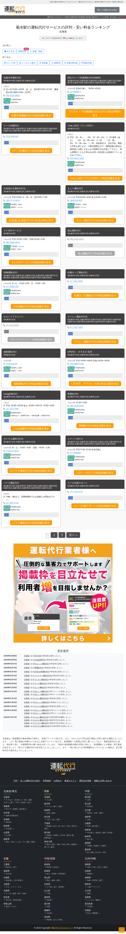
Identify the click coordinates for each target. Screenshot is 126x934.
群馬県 (47, 812)
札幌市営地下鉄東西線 (77, 17)
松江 (48, 876)
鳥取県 (47, 867)
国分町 (8, 825)
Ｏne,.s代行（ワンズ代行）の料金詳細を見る (95, 178)
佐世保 (94, 883)
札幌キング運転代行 (78, 273)
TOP (15, 783)
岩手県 (7, 815)
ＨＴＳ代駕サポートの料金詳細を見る (95, 508)
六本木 (62, 838)
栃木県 (47, 806)
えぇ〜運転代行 (76, 189)
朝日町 (49, 870)
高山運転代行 (74, 231)
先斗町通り (18, 883)
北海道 (67, 17)
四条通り (9, 883)
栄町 (46, 831)
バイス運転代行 (12, 485)
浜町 (100, 883)
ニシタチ (90, 902)
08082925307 (76, 201)
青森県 (7, 809)
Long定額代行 (11, 396)
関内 (53, 847)
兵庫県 (7, 893)
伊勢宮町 (61, 876)
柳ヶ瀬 (89, 842)
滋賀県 (7, 873)
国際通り (95, 916)
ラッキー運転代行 (41, 682)
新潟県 (88, 799)
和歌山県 (8, 906)
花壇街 (55, 838)
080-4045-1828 (77, 158)
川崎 (58, 847)
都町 (89, 896)
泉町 (60, 809)
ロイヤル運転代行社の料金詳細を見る (31, 473)
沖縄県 (88, 913)
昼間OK (56, 63)
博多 (89, 870)
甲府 (89, 829)
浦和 (58, 822)
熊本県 (88, 886)
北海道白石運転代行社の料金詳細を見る (31, 221)
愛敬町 (89, 876)
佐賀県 (88, 873)
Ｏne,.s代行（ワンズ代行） (82, 126)
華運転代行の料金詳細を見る (95, 428)
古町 (89, 802)
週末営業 (87, 63)
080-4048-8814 (13, 243)
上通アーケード (93, 889)
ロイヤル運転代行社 (14, 441)
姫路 (14, 896)
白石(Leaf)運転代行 (41, 674)
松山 (89, 916)
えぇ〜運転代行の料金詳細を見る (94, 221)
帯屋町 (49, 922)
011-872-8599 (12, 326)
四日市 (8, 870)
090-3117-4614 (13, 201)
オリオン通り (52, 809)
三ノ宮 (8, 896)
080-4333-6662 (13, 95)
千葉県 (47, 826)
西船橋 (49, 829)
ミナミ (13, 889)
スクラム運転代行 (41, 709)
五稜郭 (23, 805)
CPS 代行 (37, 658)
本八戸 (8, 811)
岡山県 (47, 880)
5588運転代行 (11, 273)
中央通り (90, 835)
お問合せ (58, 783)
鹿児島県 (89, 906)
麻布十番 (70, 838)
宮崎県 (88, 899)
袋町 (104, 835)
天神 (99, 870)
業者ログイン (70, 783)
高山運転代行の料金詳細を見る (95, 254)
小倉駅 (104, 870)
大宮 (48, 822)
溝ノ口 (46, 849)
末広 (29, 805)
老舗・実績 (36, 51)
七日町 (8, 838)
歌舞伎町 (47, 840)
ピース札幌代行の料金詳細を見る (31, 151)
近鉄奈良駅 (17, 902)
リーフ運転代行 (40, 686)
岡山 (48, 883)
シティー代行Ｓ (76, 441)
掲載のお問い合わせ (103, 783)
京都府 (7, 880)
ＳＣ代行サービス (13, 231)
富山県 (88, 806)
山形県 (7, 835)
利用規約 (47, 783)
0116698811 (75, 91)
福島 (28, 844)
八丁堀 (49, 889)
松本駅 (109, 835)
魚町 (24, 896)
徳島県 (47, 899)
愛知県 (88, 852)
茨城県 (47, 799)
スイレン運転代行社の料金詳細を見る (95, 343)
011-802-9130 (12, 505)
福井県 (88, 819)
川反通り (9, 831)
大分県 (88, 893)
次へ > (73, 538)
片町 (89, 822)
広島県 (47, 886)
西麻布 (49, 838)
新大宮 (8, 902)
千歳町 (103, 848)
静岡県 (88, 845)
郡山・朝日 (10, 844)
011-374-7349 (12, 411)
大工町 (49, 802)
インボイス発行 (27, 63)
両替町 (96, 848)
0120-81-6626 (12, 453)
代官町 (54, 876)
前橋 (48, 815)
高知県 (47, 919)
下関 (48, 896)
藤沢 (52, 849)
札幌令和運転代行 (13, 77)
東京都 (47, 835)
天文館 (89, 909)
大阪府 (7, 886)
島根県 (47, 873)
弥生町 (55, 870)
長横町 (15, 811)
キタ (7, 889)
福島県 (7, 841)
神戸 (19, 896)
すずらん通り (9, 805)
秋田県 (7, 828)
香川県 (47, 906)
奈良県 (7, 899)
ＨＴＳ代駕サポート (78, 485)
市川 (63, 829)
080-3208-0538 (77, 408)
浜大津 (8, 876)
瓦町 (48, 909)
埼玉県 (47, 819)
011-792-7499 (76, 329)
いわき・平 (20, 844)
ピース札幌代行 (12, 126)
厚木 (68, 847)
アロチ (13, 909)
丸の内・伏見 (100, 855)
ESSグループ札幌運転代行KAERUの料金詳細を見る (95, 113)
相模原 (73, 847)
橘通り (98, 902)
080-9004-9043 (77, 240)
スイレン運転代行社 (78, 318)
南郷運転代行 (10, 353)
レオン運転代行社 (41, 701)
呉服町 (89, 848)
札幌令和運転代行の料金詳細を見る (31, 115)
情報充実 (23, 51)
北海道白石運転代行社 (15, 189)
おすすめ (9, 51)
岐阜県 (88, 839)
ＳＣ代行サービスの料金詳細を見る (31, 263)
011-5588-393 (12, 287)
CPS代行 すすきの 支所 (81, 353)
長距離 (43, 63)
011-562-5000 (76, 282)
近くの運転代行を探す (30, 783)
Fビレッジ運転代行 (41, 666)
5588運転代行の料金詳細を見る (31, 308)
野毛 (48, 847)
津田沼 (73, 829)
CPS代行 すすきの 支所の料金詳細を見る (95, 385)
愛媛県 (47, 913)
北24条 (17, 802)
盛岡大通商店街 (12, 818)
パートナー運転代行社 (43, 678)
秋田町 (49, 902)
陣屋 (33, 844)
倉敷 (53, 883)
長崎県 (88, 880)
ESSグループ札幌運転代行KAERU (85, 77)
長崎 (89, 883)
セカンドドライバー (14, 318)
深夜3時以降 (71, 63)
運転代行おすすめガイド (55, 17)
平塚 (63, 847)
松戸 (55, 829)
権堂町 (98, 835)
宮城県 (7, 822)
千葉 (68, 829)
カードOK (9, 63)
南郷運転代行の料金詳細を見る (31, 385)
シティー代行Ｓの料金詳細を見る (94, 475)
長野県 (88, 832)
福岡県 (88, 867)
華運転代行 (73, 396)
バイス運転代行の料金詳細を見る (31, 525)
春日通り (95, 829)
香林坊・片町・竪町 (95, 815)
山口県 (47, 893)
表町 (58, 883)
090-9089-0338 (77, 365)
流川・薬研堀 (58, 889)
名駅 (92, 855)
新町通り (22, 811)
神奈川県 (48, 844)
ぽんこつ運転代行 (41, 694)
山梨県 (88, 826)
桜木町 (89, 809)
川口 (53, 822)
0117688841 (75, 455)
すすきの (9, 802)
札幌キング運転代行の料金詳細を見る (95, 297)
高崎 (53, 815)
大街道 (49, 916)
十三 (19, 889)
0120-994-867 (12, 137)
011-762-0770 (76, 494)
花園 (30, 802)
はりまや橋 (57, 922)
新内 (7, 909)
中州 (94, 870)
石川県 (88, 812)
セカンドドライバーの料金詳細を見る (31, 341)
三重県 (7, 867)
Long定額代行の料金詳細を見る (31, 431)
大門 (17, 805)
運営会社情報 (85, 783)
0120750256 (11, 365)
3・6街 (24, 802)
